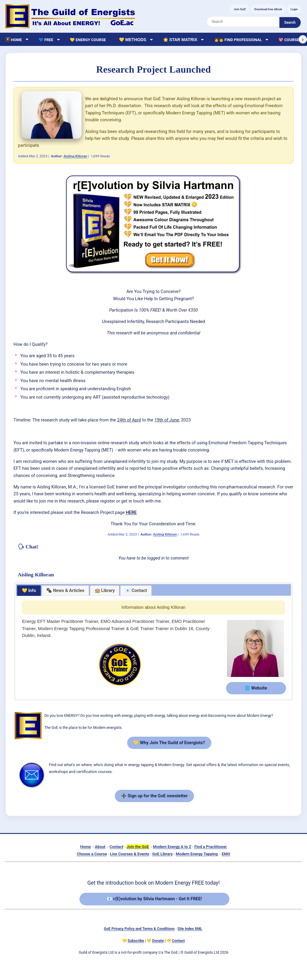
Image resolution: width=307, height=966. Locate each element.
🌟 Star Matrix (180, 39)
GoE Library (162, 854)
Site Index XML (189, 929)
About (100, 846)
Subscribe (136, 941)
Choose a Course (92, 854)
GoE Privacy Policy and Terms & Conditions (139, 929)
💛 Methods (132, 39)
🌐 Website (256, 688)
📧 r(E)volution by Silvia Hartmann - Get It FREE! (154, 898)
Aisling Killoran (75, 156)
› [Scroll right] (302, 39)
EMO (226, 854)
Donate (158, 941)
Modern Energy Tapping (197, 854)
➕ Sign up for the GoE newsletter (154, 795)
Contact (116, 846)
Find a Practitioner (210, 846)
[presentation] (65, 591)
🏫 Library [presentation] (105, 590)
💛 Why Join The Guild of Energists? (169, 742)
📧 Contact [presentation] (136, 590)
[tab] (29, 590)
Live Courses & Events (129, 854)
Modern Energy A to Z (172, 846)
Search (290, 22)
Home (85, 846)
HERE (131, 512)
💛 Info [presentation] (29, 590)
